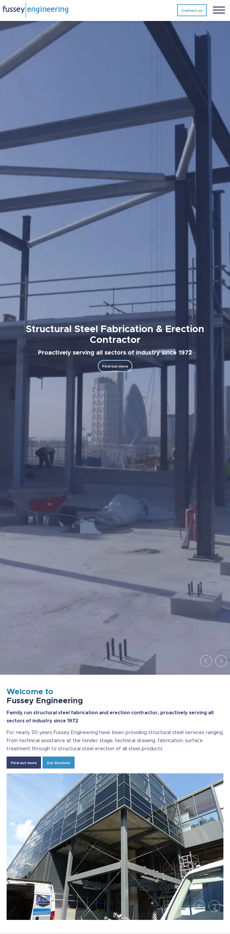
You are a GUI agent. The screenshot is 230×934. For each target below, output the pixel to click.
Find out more (115, 366)
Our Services (58, 763)
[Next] (221, 661)
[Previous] (206, 661)
